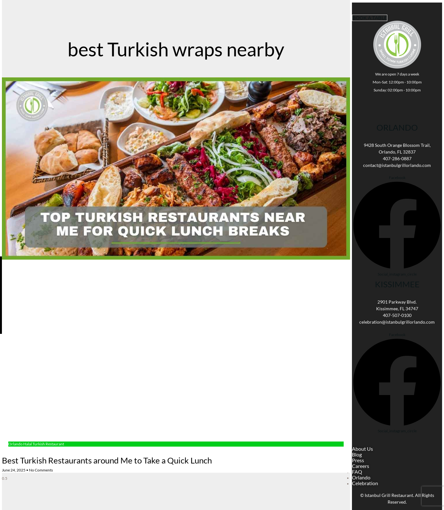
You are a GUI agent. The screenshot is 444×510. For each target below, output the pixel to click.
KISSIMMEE (397, 284)
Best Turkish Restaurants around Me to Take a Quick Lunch (107, 460)
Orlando (397, 127)
